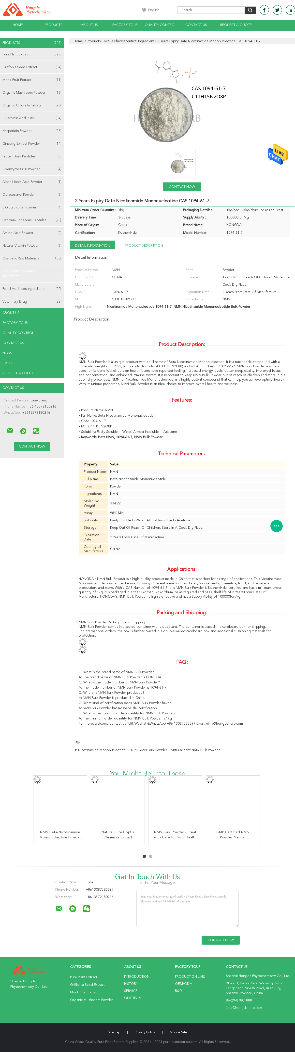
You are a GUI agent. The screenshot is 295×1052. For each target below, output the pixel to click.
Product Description (144, 245)
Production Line (190, 976)
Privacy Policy (145, 1032)
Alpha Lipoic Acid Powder (31, 182)
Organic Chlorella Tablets (31, 105)
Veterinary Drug (31, 301)
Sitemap (114, 1032)
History (131, 984)
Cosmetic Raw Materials (31, 258)
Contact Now (182, 187)
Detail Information (92, 245)
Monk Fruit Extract (31, 79)
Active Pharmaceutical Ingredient (31, 274)
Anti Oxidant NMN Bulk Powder (195, 750)
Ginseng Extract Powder (31, 143)
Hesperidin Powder (31, 130)
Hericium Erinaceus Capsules (31, 220)
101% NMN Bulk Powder (148, 750)
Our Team (133, 998)
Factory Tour (125, 25)
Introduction (136, 976)
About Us (89, 25)
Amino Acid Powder (31, 233)
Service (130, 991)
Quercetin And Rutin (31, 118)
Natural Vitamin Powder (31, 245)
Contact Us (196, 25)
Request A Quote (236, 25)
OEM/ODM (183, 984)
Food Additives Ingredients (31, 288)
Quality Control (160, 25)
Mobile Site (178, 1032)
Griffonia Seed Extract (31, 67)
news (7, 353)
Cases (7, 363)
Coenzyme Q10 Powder (31, 169)
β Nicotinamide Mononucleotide (100, 750)
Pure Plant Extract (31, 54)
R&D (178, 991)
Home (18, 25)
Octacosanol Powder (31, 194)
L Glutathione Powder (31, 207)
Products (53, 25)
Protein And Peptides (31, 156)
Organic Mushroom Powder (31, 92)
